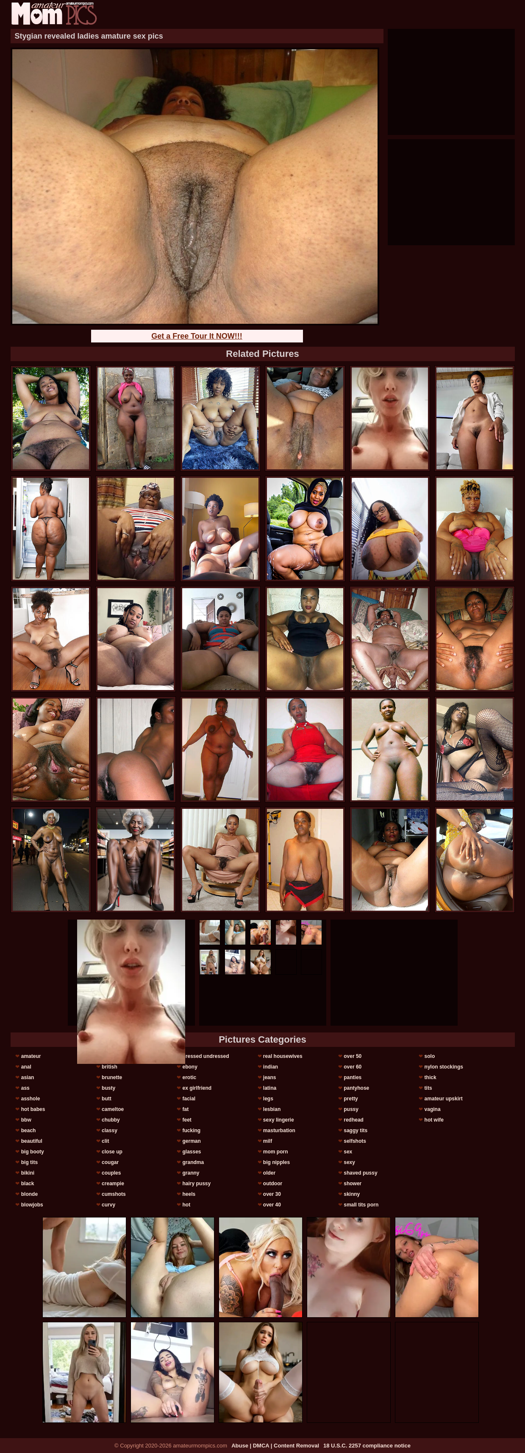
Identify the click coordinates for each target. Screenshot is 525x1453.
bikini (27, 1173)
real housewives (283, 1056)
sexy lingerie (278, 1120)
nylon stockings (444, 1067)
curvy (108, 1205)
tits (428, 1088)
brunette (112, 1077)
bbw (26, 1120)
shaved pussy (360, 1173)
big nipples (276, 1162)
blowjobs (32, 1205)
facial (188, 1099)
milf (267, 1141)
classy (109, 1130)
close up (112, 1152)
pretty (351, 1099)
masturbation (279, 1130)
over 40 (272, 1205)
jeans (269, 1077)
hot (186, 1205)
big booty (32, 1152)
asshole (30, 1099)
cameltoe (113, 1109)
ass (25, 1088)
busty (108, 1088)
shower (352, 1184)
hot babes (33, 1109)
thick (430, 1077)
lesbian (272, 1109)
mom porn (275, 1152)
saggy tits (355, 1130)
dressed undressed (205, 1056)
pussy (351, 1109)
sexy (349, 1162)
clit (105, 1141)
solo (430, 1056)
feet (186, 1120)
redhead (354, 1120)
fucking (191, 1130)
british (109, 1067)
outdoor (272, 1184)
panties (352, 1077)
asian (27, 1077)
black (27, 1184)
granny (190, 1173)
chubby (111, 1120)
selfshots (355, 1141)
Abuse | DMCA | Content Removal (275, 1445)
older (269, 1173)
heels (188, 1194)
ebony (189, 1067)
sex (348, 1152)
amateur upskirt (444, 1099)
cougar (110, 1162)
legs (268, 1099)
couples (111, 1173)
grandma (193, 1162)
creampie (113, 1184)
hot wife (434, 1120)
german (191, 1141)
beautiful (31, 1141)
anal (26, 1067)
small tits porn (361, 1205)
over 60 (352, 1067)
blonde (29, 1194)
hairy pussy (196, 1184)
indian (270, 1067)
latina (269, 1088)
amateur (31, 1056)
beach (28, 1130)
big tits (29, 1162)
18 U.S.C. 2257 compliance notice (367, 1445)
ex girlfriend (196, 1088)
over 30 (272, 1194)
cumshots (114, 1194)
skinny (352, 1194)
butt (106, 1099)
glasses (191, 1152)
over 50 (352, 1056)
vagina (433, 1109)
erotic (189, 1077)
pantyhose (356, 1088)
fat (185, 1109)
